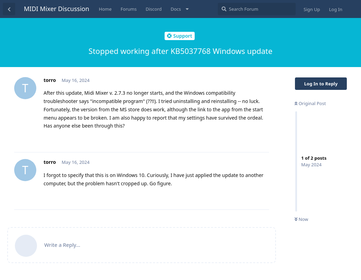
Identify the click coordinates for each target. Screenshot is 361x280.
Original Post (310, 103)
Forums (129, 9)
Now (301, 219)
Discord (153, 9)
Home (105, 9)
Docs (176, 9)
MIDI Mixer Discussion (56, 8)
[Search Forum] (257, 9)
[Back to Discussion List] (9, 9)
